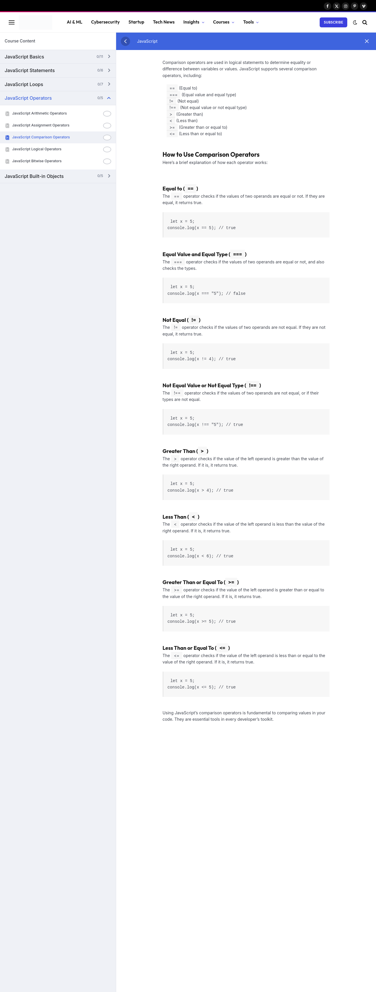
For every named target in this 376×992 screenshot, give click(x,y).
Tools (248, 22)
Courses (221, 22)
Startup (136, 22)
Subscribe (333, 22)
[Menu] (12, 22)
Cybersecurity (105, 22)
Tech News (164, 22)
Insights (191, 22)
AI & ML (74, 22)
